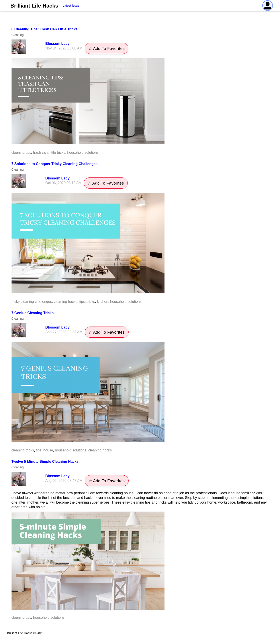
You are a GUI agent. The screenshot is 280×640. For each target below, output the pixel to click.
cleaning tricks (23, 450)
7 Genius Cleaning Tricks (33, 313)
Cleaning (18, 35)
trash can (40, 152)
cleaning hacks (65, 301)
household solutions (82, 152)
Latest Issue (71, 5)
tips (82, 301)
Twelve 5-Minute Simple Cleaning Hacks (45, 461)
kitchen (102, 301)
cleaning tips (21, 152)
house (48, 450)
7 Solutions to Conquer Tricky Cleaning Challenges (55, 164)
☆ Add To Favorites (106, 48)
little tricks (57, 152)
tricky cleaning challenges (32, 301)
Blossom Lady (57, 43)
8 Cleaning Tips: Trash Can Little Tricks (45, 29)
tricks (91, 301)
